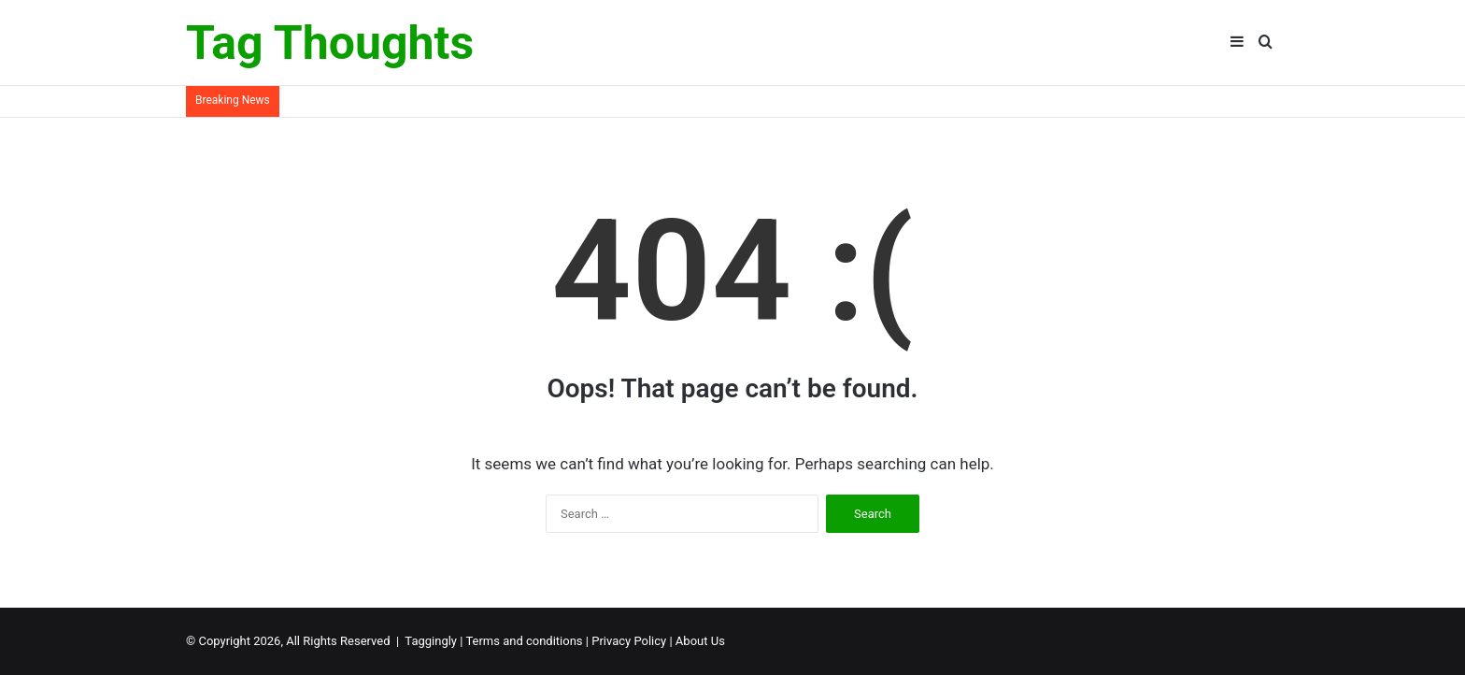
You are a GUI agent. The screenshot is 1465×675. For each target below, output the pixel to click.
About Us (700, 641)
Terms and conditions (523, 641)
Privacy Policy (628, 641)
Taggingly (431, 641)
